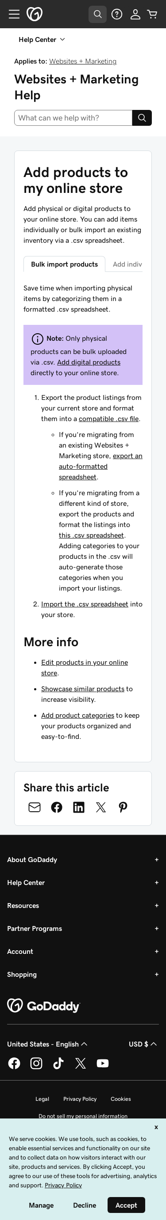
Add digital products (88, 361)
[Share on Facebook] (57, 807)
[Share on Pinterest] (123, 807)
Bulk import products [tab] (64, 263)
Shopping (22, 974)
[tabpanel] (83, 451)
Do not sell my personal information (83, 1116)
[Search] (142, 118)
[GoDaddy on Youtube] (103, 1067)
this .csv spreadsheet (91, 534)
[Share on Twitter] (101, 807)
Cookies (121, 1099)
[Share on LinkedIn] (79, 807)
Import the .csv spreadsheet (84, 603)
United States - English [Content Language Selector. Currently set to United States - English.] (48, 1044)
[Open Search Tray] (98, 14)
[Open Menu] (10, 14)
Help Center (26, 882)
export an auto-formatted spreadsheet (101, 466)
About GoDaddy (32, 859)
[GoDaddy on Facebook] (14, 1067)
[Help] (116, 14)
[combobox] (73, 118)
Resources (23, 905)
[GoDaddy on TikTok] (58, 1067)
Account (20, 951)
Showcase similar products (82, 688)
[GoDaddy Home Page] (44, 1005)
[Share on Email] (34, 807)
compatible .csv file (109, 418)
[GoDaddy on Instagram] (36, 1067)
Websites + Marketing (83, 60)
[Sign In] (135, 14)
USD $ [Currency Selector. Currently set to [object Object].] (144, 1044)
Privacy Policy (80, 1099)
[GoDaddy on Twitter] (80, 1067)
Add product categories (77, 715)
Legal (42, 1099)
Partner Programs (34, 928)
